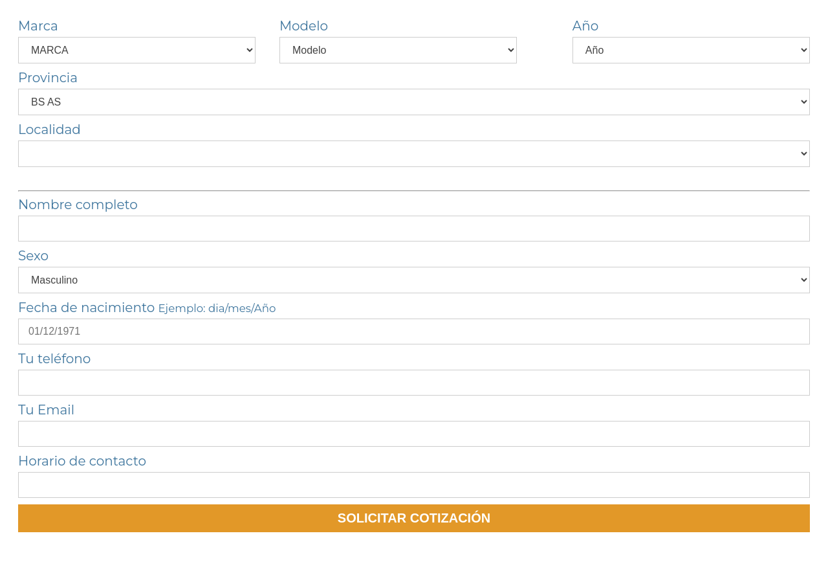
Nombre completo (78, 204)
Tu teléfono (54, 358)
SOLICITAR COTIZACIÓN (414, 518)
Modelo (303, 26)
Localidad (49, 129)
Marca (38, 26)
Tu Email (46, 410)
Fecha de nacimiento (147, 307)
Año (585, 26)
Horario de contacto (82, 461)
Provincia (48, 77)
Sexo (33, 256)
